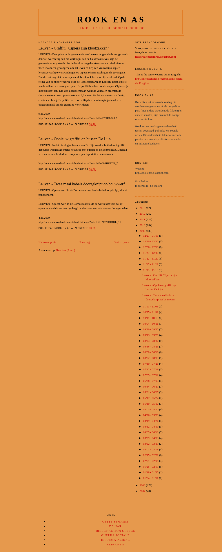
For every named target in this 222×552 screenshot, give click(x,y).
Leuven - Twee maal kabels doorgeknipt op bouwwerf (81, 184)
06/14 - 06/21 (151, 386)
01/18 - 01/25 (151, 472)
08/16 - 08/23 (151, 346)
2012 (143, 213)
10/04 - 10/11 (151, 323)
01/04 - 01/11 (151, 478)
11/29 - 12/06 (151, 252)
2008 (143, 485)
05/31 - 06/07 (151, 392)
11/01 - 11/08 (151, 306)
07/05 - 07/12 (151, 375)
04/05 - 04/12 (151, 432)
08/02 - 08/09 (151, 358)
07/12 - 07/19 (151, 369)
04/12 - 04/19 (151, 426)
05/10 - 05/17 (151, 403)
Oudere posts (121, 242)
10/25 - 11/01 (151, 312)
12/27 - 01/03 (151, 235)
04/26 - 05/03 (151, 415)
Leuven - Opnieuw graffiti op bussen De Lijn (74, 139)
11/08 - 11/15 (151, 270)
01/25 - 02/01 (151, 466)
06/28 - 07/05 (151, 380)
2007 (143, 491)
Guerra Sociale (115, 535)
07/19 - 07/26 (151, 363)
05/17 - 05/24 (151, 398)
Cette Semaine (115, 521)
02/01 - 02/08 (151, 460)
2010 (143, 225)
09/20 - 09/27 (151, 329)
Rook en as (111, 19)
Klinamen (115, 544)
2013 (143, 208)
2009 (143, 230)
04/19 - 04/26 (151, 420)
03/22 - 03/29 (151, 443)
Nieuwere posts (47, 242)
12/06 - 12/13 (151, 247)
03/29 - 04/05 (151, 438)
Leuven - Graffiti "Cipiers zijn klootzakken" (73, 48)
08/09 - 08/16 (151, 352)
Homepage (85, 242)
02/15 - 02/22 (151, 455)
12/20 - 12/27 (151, 241)
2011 (143, 219)
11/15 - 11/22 (151, 264)
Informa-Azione (115, 539)
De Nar (115, 526)
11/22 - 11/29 (151, 258)
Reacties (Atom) (65, 250)
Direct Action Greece (115, 530)
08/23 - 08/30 (151, 340)
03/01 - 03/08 (151, 449)
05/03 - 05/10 (151, 409)
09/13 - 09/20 (151, 335)
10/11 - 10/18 (151, 318)
